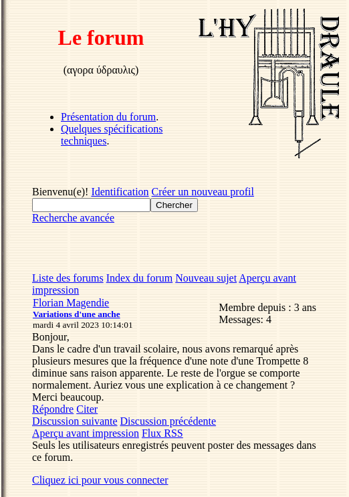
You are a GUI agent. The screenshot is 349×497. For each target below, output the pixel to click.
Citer (87, 409)
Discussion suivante (75, 421)
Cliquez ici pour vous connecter (100, 480)
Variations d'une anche (76, 314)
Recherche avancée (73, 217)
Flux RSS (162, 433)
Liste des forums (68, 278)
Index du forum (139, 278)
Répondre (53, 409)
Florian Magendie (71, 302)
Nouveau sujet (206, 278)
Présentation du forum (108, 116)
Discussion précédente (168, 421)
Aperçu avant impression (85, 433)
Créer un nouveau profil (203, 191)
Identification (119, 191)
